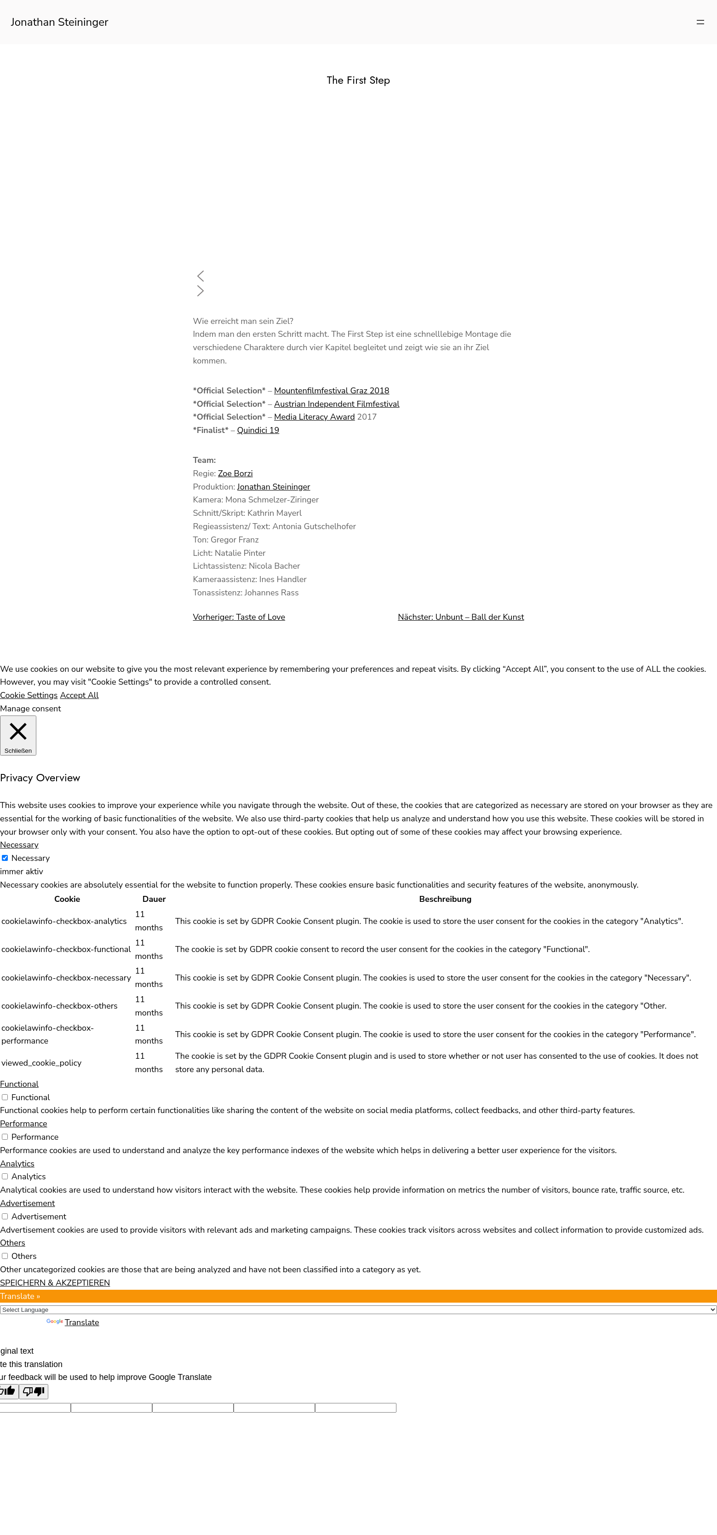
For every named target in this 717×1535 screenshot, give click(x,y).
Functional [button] (19, 1084)
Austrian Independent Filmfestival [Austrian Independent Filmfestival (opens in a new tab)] (337, 404)
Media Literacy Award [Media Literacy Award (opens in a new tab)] (314, 416)
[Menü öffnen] (700, 22)
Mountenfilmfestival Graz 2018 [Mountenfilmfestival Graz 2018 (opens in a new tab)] (332, 390)
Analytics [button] (17, 1163)
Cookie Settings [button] (29, 695)
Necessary (30, 858)
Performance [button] (23, 1123)
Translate (72, 1322)
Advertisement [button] (27, 1203)
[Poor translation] (33, 1391)
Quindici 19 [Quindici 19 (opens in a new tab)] (258, 430)
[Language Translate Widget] (358, 1309)
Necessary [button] (19, 844)
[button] (358, 276)
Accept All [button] (79, 695)
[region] (358, 200)
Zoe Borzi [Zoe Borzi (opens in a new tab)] (235, 473)
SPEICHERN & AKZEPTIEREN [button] (55, 1282)
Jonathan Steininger (60, 22)
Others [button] (12, 1242)
